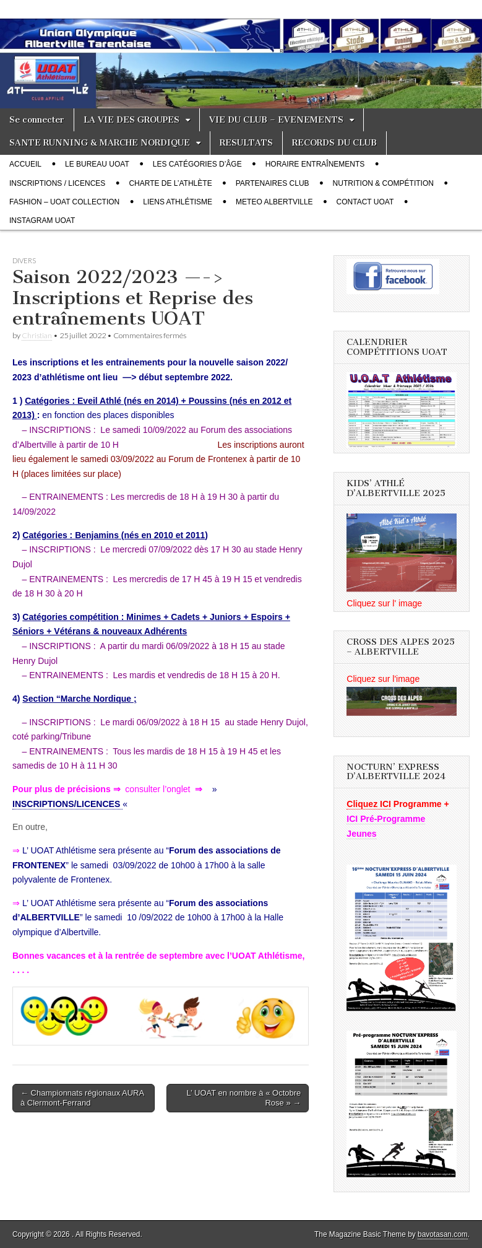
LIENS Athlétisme (177, 202)
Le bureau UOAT (97, 164)
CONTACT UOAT (365, 202)
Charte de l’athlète (170, 183)
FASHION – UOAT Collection (64, 202)
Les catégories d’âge (197, 164)
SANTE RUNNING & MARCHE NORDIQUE (99, 142)
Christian (37, 335)
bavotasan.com (443, 1234)
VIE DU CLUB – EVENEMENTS (276, 120)
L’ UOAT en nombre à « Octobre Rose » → (244, 1097)
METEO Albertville (274, 202)
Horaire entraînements (315, 164)
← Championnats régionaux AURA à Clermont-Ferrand (82, 1097)
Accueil (25, 164)
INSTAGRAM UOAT (42, 220)
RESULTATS (246, 142)
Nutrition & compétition (383, 183)
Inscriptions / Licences (57, 183)
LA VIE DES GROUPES (131, 120)
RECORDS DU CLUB (334, 142)
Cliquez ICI (368, 804)
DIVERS (24, 260)
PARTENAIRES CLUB (272, 183)
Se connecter (36, 120)
